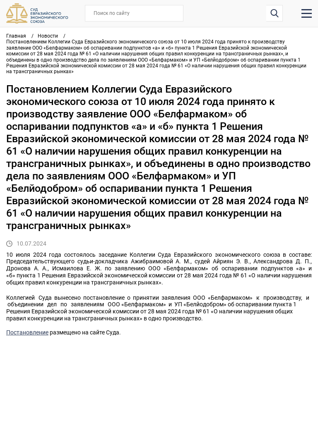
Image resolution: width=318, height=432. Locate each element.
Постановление (27, 332)
